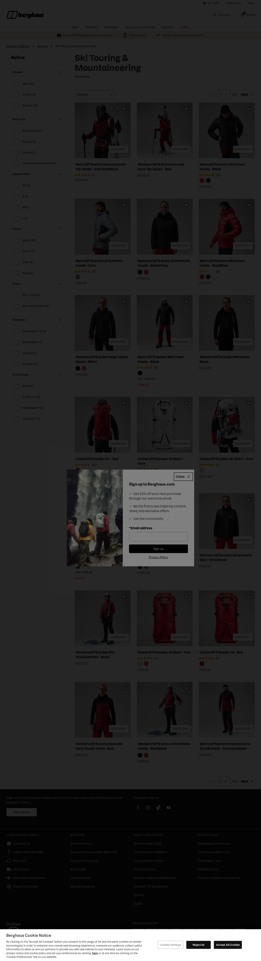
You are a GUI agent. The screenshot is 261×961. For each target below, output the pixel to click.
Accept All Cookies (228, 944)
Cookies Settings (170, 944)
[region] (130, 945)
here (95, 953)
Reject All (198, 944)
